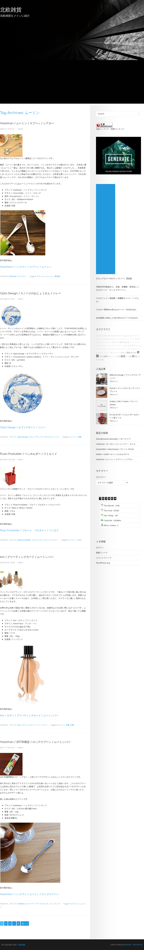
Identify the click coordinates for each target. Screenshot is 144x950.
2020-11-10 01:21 (7, 129)
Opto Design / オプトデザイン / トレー (22, 427)
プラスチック (112, 349)
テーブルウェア (46, 437)
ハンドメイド (129, 345)
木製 (79, 437)
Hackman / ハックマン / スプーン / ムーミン (25, 267)
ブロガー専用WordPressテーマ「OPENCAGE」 (117, 309)
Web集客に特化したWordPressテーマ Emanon (117, 317)
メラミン (107, 353)
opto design (22, 437)
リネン (123, 352)
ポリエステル (123, 349)
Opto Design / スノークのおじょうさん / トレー (30, 293)
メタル (79, 540)
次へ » (25, 923)
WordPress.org (103, 562)
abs (97, 336)
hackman (12, 276)
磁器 (123, 356)
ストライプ (134, 342)
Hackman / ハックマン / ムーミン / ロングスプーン (29, 894)
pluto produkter (24, 540)
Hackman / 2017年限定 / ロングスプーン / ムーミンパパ (35, 741)
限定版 (57, 276)
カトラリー (21, 276)
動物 (128, 352)
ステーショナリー (51, 540)
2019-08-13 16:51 (7, 299)
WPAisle (128, 944)
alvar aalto (103, 336)
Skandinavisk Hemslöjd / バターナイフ (113, 439)
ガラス (137, 339)
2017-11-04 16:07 (7, 747)
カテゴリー (101, 477)
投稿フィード (102, 552)
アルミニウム (101, 339)
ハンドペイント (117, 346)
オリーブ (115, 339)
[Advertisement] (72, 83)
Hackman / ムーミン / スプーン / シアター (27, 123)
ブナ (99, 349)
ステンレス (41, 276)
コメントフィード (104, 557)
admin (20, 129)
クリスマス (100, 342)
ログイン (100, 547)
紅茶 (127, 356)
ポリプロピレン (134, 349)
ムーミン (50, 276)
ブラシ (104, 349)
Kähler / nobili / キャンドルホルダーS (112, 454)
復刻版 (133, 352)
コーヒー (108, 342)
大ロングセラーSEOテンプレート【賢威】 (114, 278)
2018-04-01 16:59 (7, 562)
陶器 (99, 360)
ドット (108, 346)
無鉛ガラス (112, 356)
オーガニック (124, 339)
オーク (132, 339)
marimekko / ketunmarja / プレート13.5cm (115, 449)
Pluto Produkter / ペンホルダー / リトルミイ (28, 453)
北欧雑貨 (11, 10)
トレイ (56, 437)
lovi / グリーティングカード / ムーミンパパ (26, 556)
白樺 (72, 725)
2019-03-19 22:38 (7, 459)
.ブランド (12, 437)
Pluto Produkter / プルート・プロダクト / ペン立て (29, 530)
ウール (109, 339)
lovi (18, 725)
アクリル (136, 336)
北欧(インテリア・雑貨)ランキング (110, 129)
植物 (105, 356)
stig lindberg (128, 336)
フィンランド (42, 725)
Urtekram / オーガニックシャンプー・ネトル (115, 444)
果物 (101, 356)
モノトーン (115, 352)
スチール (115, 342)
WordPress (137, 944)
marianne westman (115, 336)
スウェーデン (34, 437)
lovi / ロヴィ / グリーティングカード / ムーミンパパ (29, 715)
